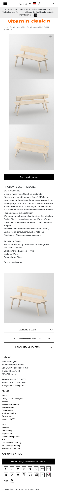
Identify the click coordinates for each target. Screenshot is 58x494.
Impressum (7, 434)
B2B (4, 440)
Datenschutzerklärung (11, 443)
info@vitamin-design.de (13, 386)
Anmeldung (7, 431)
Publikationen (8, 407)
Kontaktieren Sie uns (11, 449)
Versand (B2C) (8, 419)
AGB (4, 425)
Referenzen (7, 416)
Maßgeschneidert (9, 413)
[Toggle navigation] (5, 3)
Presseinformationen (11, 404)
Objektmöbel (7, 410)
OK (36, 15)
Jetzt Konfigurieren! (29, 177)
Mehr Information (26, 15)
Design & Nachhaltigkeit (12, 398)
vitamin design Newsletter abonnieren (28, 461)
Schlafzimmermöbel (18, 27)
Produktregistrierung (11, 446)
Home (6, 27)
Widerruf (5, 428)
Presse (5, 401)
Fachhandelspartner (11, 437)
